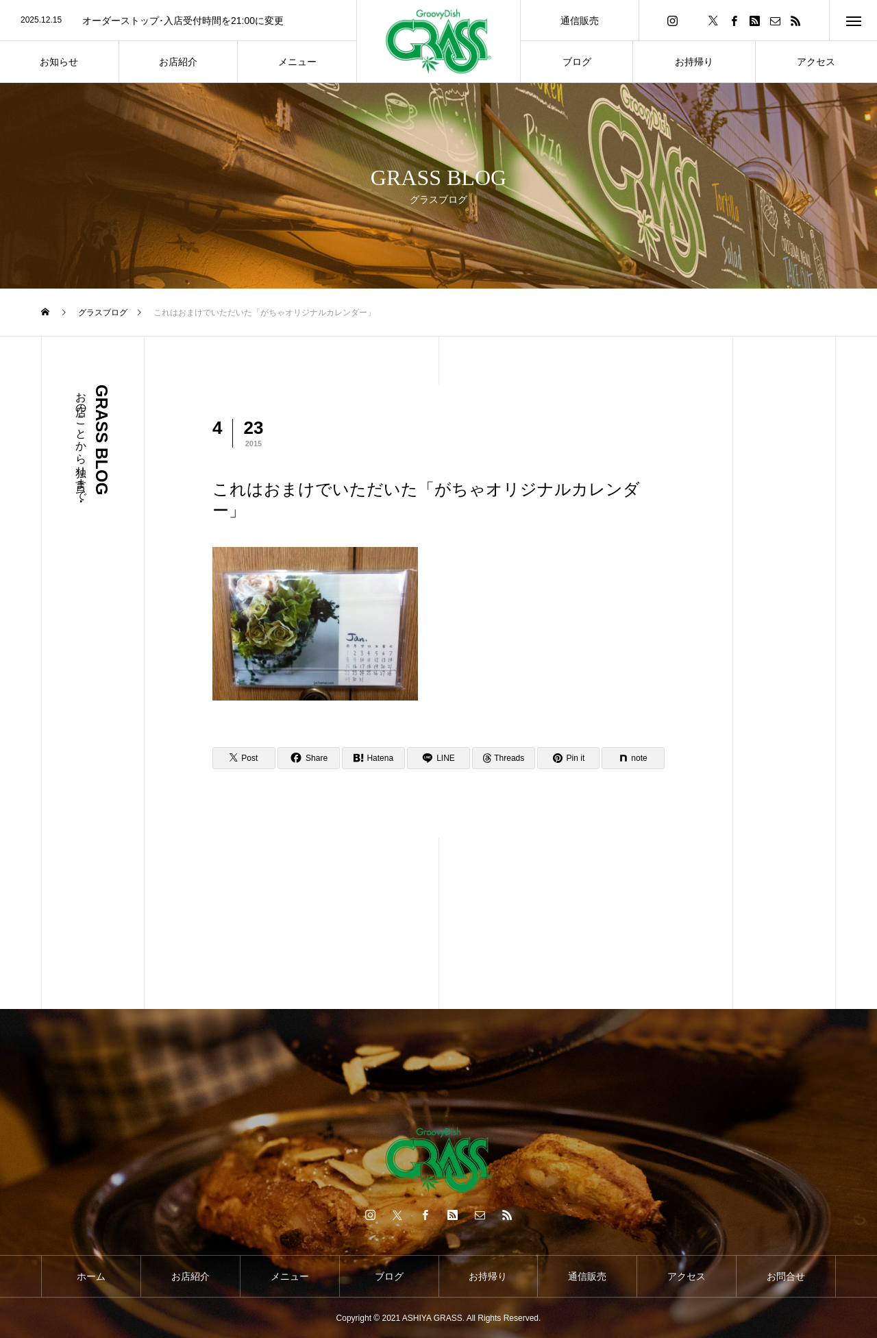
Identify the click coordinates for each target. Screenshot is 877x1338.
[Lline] (438, 758)
